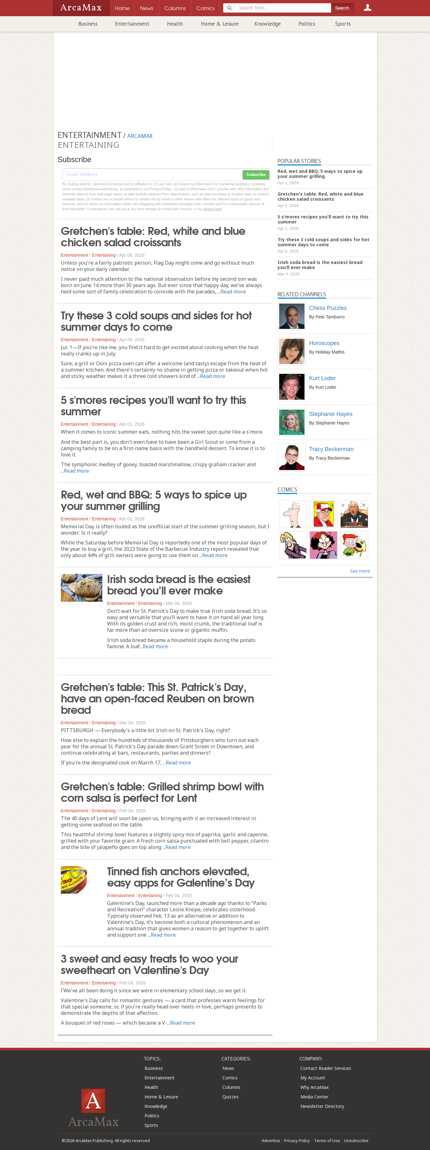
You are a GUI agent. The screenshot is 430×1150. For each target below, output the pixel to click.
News (228, 1068)
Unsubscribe (356, 1140)
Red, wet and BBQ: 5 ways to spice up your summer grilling (154, 499)
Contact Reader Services (325, 1068)
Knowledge (267, 23)
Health (175, 23)
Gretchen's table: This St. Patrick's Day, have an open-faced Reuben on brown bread (157, 697)
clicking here (212, 209)
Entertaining (104, 255)
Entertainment (132, 23)
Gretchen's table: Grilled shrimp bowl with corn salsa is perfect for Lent (162, 791)
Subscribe (256, 175)
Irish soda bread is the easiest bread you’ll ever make (178, 584)
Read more (233, 291)
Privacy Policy (297, 1140)
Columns (231, 1087)
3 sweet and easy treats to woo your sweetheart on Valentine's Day (149, 963)
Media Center (314, 1097)
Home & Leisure (220, 23)
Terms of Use (327, 1140)
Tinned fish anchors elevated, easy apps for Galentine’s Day (181, 876)
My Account (312, 1078)
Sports (343, 23)
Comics (230, 1078)
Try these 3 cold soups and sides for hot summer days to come (156, 320)
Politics (306, 23)
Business (88, 23)
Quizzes (230, 1097)
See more (360, 571)
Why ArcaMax (314, 1087)
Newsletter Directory (322, 1106)
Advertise (271, 1140)
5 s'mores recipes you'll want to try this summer (153, 404)
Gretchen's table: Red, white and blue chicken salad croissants (153, 235)
